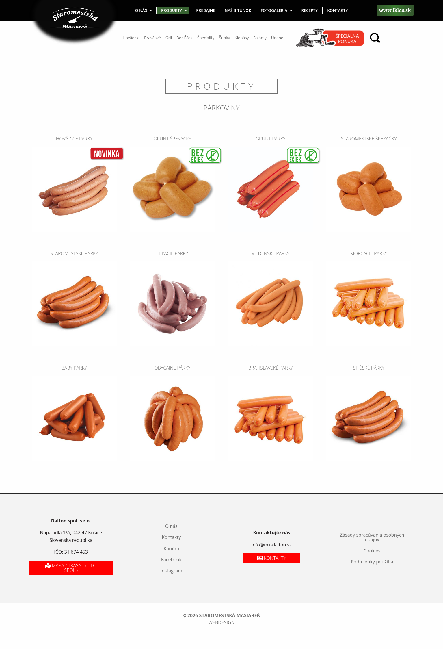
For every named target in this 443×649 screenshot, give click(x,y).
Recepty (309, 10)
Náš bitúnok (238, 10)
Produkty (171, 10)
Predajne (205, 10)
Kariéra (171, 548)
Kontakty (337, 10)
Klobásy (241, 37)
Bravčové (152, 37)
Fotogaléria (274, 10)
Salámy (259, 37)
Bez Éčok (184, 37)
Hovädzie (131, 37)
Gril (168, 37)
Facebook (171, 559)
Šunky (224, 37)
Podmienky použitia (372, 562)
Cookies (372, 551)
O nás (141, 10)
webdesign (221, 622)
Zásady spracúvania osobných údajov (372, 537)
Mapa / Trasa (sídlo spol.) (70, 567)
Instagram (171, 571)
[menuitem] (144, 10)
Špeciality (205, 37)
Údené (277, 37)
